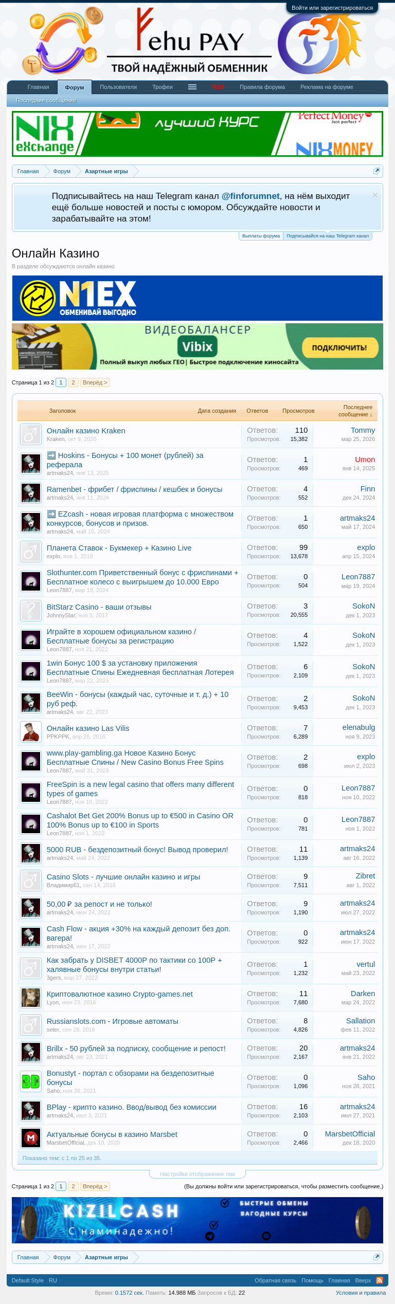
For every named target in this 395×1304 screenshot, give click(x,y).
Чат (218, 87)
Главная (38, 87)
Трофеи (162, 87)
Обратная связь (275, 1280)
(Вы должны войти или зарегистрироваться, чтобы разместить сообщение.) (283, 1186)
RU (53, 1280)
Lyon (53, 1002)
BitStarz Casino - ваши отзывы (99, 607)
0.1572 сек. (129, 1293)
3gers (54, 978)
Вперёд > (95, 382)
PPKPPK (58, 736)
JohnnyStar (61, 615)
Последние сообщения (46, 100)
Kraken (56, 439)
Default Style (28, 1280)
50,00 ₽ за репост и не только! (99, 904)
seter (53, 1029)
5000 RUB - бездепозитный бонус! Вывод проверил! (137, 850)
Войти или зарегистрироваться (332, 8)
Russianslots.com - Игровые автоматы (112, 1021)
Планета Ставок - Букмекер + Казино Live (119, 548)
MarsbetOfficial (65, 1143)
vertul (365, 964)
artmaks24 (60, 473)
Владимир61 (63, 885)
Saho (53, 1091)
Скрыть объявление (375, 195)
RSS (379, 1280)
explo (53, 556)
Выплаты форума (261, 235)
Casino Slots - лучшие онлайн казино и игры (124, 877)
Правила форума (262, 87)
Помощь (312, 1280)
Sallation (360, 1021)
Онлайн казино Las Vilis (88, 728)
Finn (368, 489)
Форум (74, 87)
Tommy (363, 430)
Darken (363, 993)
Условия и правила (361, 1293)
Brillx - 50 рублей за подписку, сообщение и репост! (136, 1048)
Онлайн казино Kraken (86, 431)
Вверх (363, 1280)
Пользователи (118, 87)
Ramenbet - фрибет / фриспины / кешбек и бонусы (135, 489)
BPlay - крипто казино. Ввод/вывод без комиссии (132, 1107)
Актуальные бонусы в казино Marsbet (112, 1134)
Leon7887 (59, 590)
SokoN (363, 606)
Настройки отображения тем (197, 1174)
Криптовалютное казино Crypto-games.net (120, 994)
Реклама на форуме (326, 87)
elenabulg (359, 727)
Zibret (365, 876)
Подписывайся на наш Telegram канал (327, 235)
